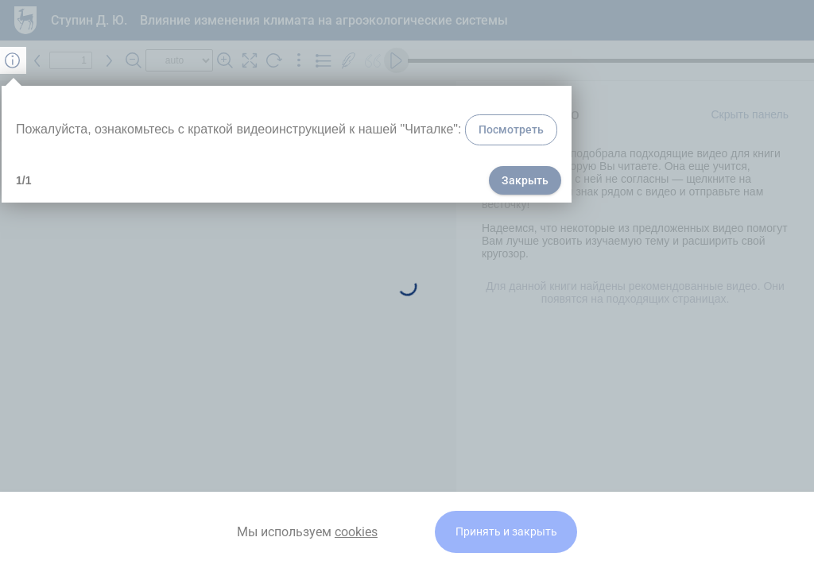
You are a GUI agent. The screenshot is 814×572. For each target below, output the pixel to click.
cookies (356, 531)
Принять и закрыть (506, 532)
